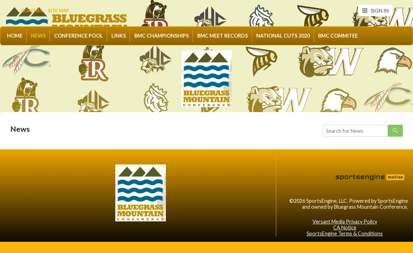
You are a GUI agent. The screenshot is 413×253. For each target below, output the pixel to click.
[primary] (395, 131)
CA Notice (344, 228)
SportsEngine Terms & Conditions (344, 233)
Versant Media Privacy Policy (344, 222)
